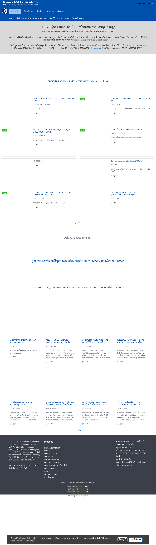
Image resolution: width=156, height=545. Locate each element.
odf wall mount (114, 48)
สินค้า (39, 11)
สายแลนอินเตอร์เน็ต (82, 129)
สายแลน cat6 (50, 499)
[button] (71, 11)
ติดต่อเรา (61, 11)
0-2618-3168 (133, 501)
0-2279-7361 (121, 501)
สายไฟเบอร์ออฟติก (84, 31)
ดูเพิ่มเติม (78, 270)
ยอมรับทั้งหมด (136, 539)
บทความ (50, 11)
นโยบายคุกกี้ (30, 541)
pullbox (47, 513)
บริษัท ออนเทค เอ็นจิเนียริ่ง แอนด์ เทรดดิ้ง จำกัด (20, 2)
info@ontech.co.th (124, 513)
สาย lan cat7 (49, 504)
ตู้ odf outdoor (50, 525)
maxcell (47, 519)
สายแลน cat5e (50, 501)
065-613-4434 (125, 498)
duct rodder (59, 48)
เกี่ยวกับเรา (28, 11)
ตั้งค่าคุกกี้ (122, 539)
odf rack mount (96, 48)
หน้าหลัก (15, 11)
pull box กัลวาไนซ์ (60, 513)
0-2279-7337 (139, 498)
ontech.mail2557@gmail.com (132, 510)
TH (150, 3)
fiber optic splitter (52, 510)
